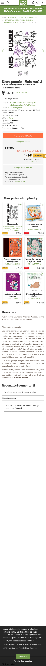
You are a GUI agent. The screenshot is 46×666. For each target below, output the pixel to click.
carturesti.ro (12, 17)
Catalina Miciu (34, 299)
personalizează (19, 641)
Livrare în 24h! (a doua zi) (32, 162)
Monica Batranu (34, 264)
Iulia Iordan (16, 229)
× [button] (42, 7)
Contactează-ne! (19, 181)
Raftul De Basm (30, 105)
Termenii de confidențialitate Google (20, 648)
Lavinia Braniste (34, 229)
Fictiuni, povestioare (11, 23)
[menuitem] (33, 2)
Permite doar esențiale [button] (23, 661)
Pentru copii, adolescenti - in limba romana (18, 20)
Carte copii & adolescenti (27, 17)
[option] (23, 49)
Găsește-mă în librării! (23, 168)
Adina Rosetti (8, 227)
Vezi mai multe (14, 92)
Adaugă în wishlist (23, 141)
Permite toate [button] (22, 656)
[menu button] (2, 2)
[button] (12, 2)
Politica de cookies (33, 644)
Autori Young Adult (15, 108)
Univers (11, 118)
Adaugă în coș (23, 135)
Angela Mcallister (12, 264)
